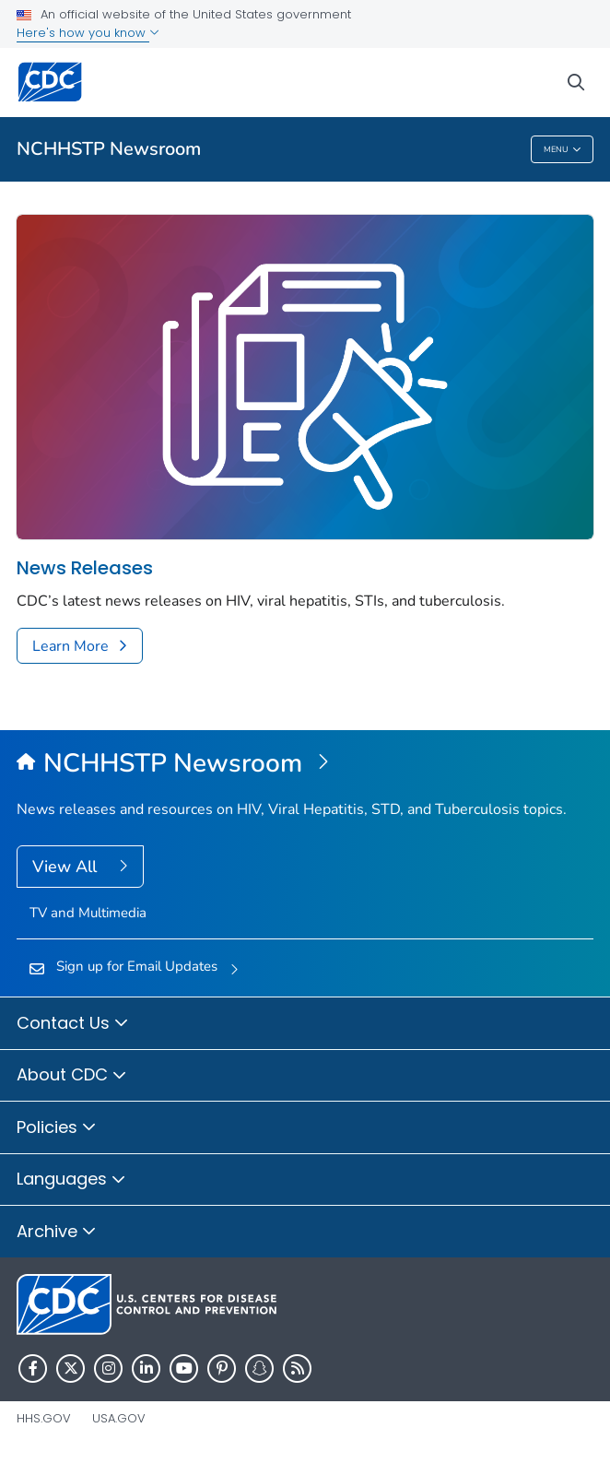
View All (66, 866)
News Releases (85, 568)
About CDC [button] (72, 1076)
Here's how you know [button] (88, 32)
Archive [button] (57, 1232)
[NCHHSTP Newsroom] (305, 764)
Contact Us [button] (73, 1024)
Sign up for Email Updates (136, 966)
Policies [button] (57, 1128)
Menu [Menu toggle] (562, 150)
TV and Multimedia (88, 912)
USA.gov (119, 1418)
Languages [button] (71, 1180)
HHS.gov (44, 1418)
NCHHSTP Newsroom (109, 148)
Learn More (70, 646)
